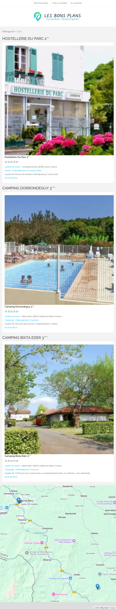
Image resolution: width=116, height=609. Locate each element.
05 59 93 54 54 (11, 178)
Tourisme (31, 170)
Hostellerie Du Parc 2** (25, 38)
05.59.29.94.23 (11, 327)
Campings (9, 320)
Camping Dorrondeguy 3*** (28, 188)
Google (112, 608)
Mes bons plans (41, 3)
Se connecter (76, 3)
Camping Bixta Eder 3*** (25, 337)
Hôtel (38, 170)
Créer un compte (59, 3)
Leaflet (96, 608)
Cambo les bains (12, 166)
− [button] (4, 493)
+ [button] (4, 489)
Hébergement (19, 170)
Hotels (8, 170)
